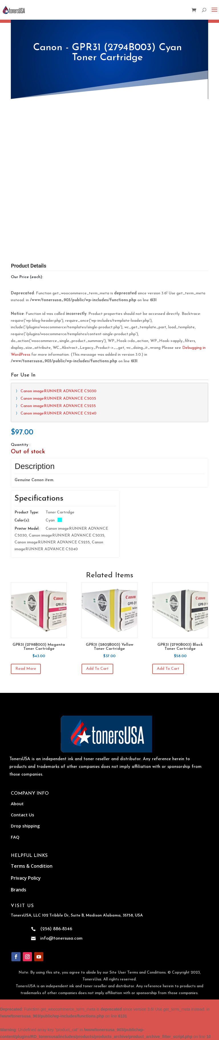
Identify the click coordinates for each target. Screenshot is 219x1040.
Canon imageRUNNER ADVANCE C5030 (58, 391)
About (17, 803)
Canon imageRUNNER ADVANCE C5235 (58, 406)
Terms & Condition (31, 866)
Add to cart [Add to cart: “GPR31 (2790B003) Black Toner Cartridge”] (168, 669)
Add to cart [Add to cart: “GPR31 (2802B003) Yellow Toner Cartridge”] (97, 669)
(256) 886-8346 (56, 929)
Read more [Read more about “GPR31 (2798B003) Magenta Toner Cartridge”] (25, 669)
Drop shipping (25, 826)
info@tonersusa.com (61, 938)
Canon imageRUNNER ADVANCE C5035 (58, 398)
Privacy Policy (26, 878)
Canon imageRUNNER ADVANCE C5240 (58, 413)
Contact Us (22, 815)
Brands (18, 890)
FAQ (15, 837)
